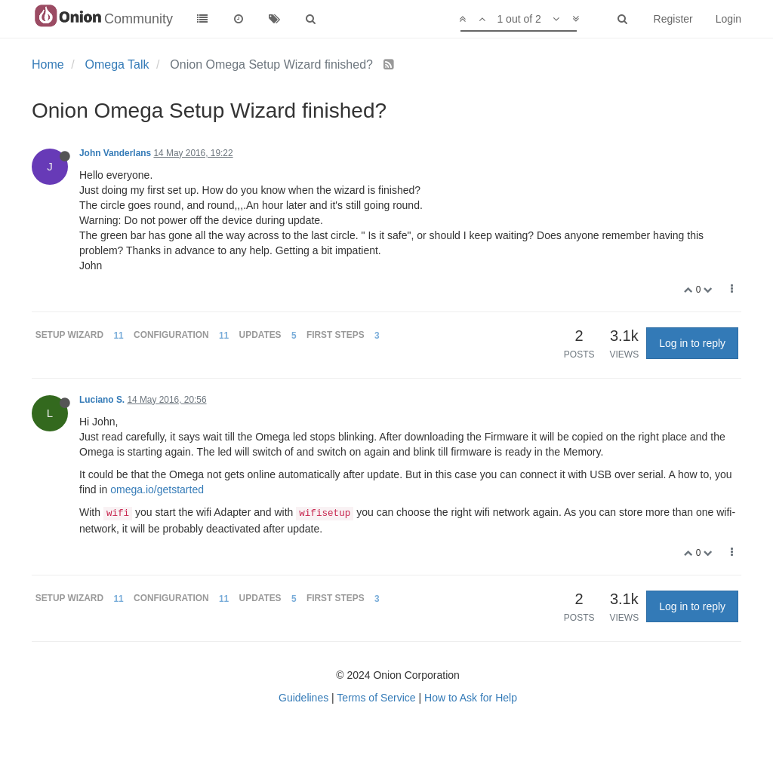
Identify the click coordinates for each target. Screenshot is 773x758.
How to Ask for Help (470, 698)
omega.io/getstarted (157, 489)
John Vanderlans (115, 153)
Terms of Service (376, 698)
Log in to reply (692, 343)
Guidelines (303, 698)
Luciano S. (102, 399)
